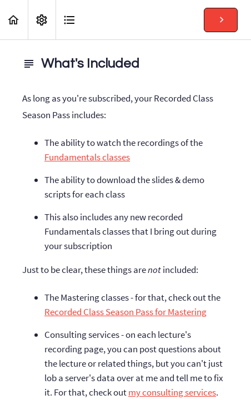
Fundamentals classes (87, 157)
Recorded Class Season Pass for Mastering (125, 312)
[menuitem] (42, 19)
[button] (14, 19)
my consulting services (172, 392)
